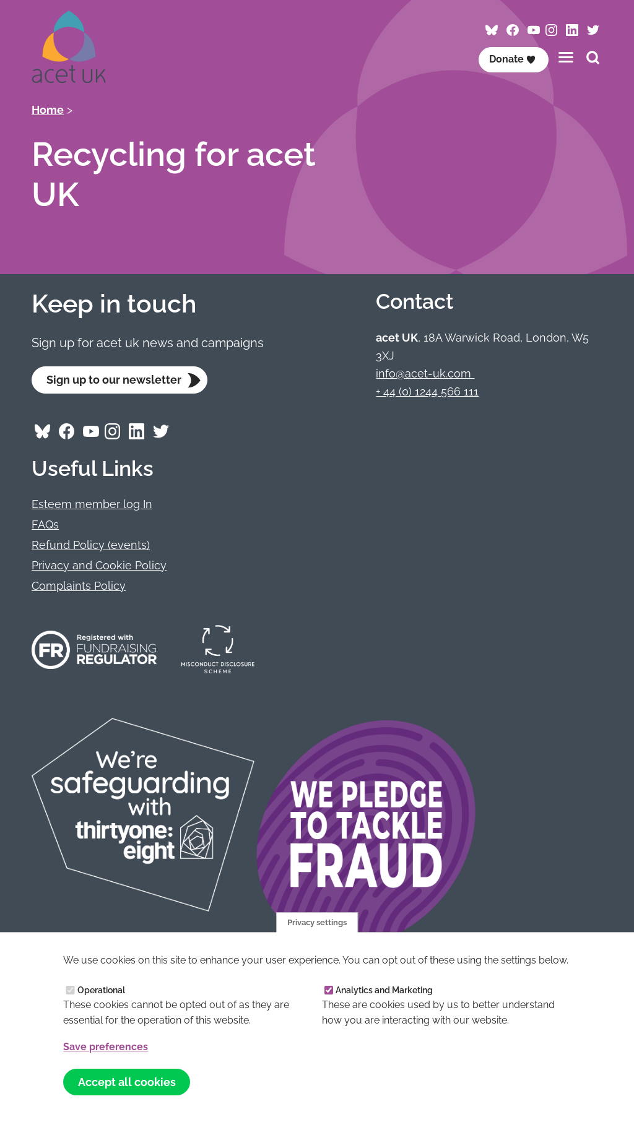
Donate (512, 59)
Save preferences (105, 1047)
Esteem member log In (92, 504)
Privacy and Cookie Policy (99, 565)
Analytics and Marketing (384, 989)
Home (48, 109)
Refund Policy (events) (91, 544)
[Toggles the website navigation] (565, 57)
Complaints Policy (79, 585)
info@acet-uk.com (425, 373)
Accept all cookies (127, 1081)
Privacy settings (317, 921)
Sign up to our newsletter (113, 379)
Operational (101, 989)
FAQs (45, 524)
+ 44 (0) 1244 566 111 (427, 391)
